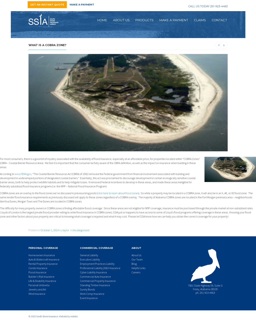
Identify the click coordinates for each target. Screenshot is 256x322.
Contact (219, 20)
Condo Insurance (38, 268)
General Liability (89, 255)
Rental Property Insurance (43, 263)
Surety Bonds (87, 289)
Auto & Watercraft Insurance (44, 259)
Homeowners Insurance (42, 255)
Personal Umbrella (39, 285)
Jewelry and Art (37, 289)
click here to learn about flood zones (118, 193)
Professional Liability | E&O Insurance (100, 268)
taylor (65, 230)
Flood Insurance (37, 272)
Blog (134, 263)
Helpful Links (138, 268)
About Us (121, 20)
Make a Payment (82, 4)
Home (102, 20)
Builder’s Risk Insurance (41, 276)
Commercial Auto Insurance (95, 276)
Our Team (137, 259)
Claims (200, 20)
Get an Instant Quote (47, 4)
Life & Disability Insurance (42, 281)
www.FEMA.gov (23, 174)
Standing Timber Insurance (95, 285)
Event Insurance (89, 298)
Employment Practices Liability (97, 263)
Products (144, 20)
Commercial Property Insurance (98, 281)
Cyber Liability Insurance (93, 272)
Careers (136, 272)
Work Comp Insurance (92, 293)
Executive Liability (90, 259)
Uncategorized (81, 230)
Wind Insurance (37, 293)
